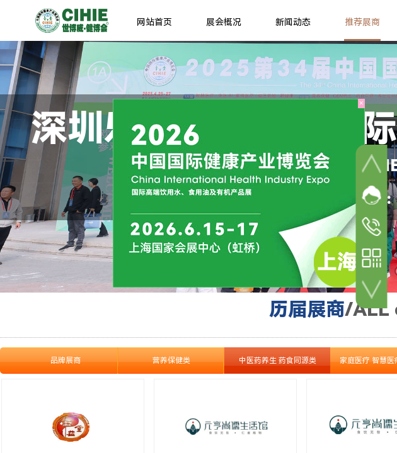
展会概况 (223, 22)
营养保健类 (171, 360)
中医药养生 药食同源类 (277, 360)
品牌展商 (65, 360)
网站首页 (154, 22)
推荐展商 (362, 22)
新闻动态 (293, 22)
